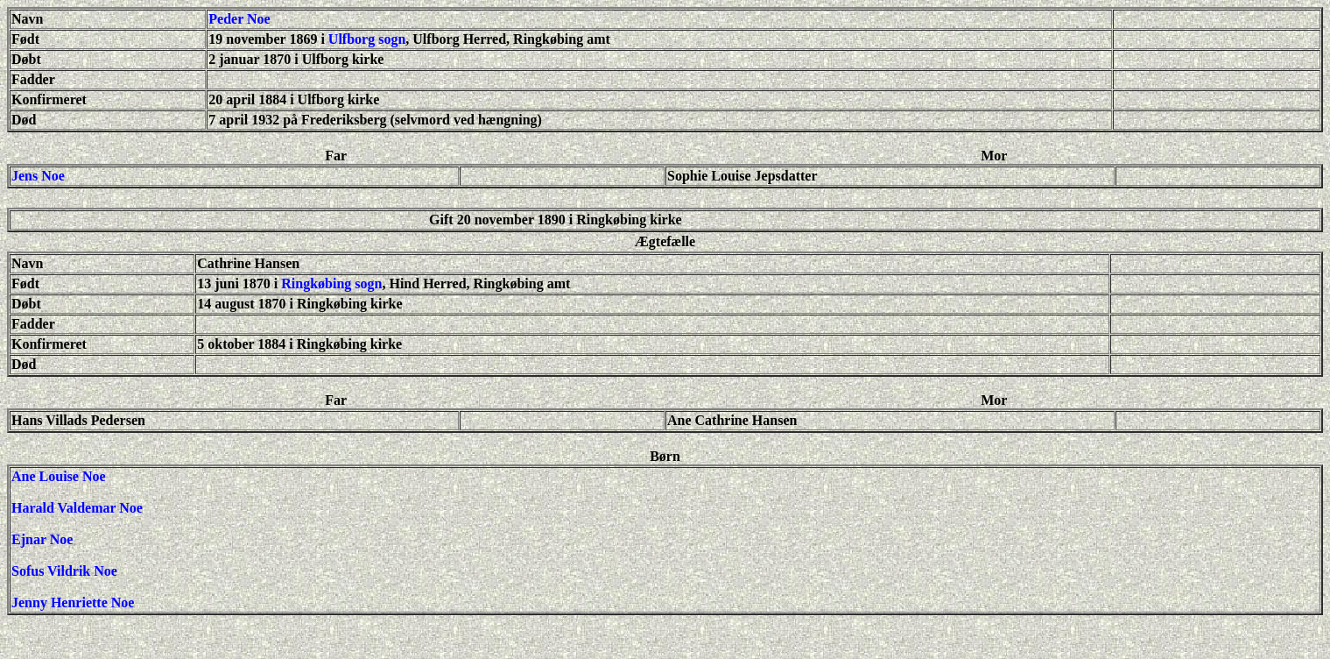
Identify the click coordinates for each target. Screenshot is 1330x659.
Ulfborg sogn (366, 39)
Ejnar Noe (42, 539)
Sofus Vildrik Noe (64, 570)
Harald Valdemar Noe (77, 507)
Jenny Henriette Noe (72, 602)
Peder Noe (239, 18)
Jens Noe (38, 175)
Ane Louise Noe (58, 476)
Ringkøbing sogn (331, 283)
